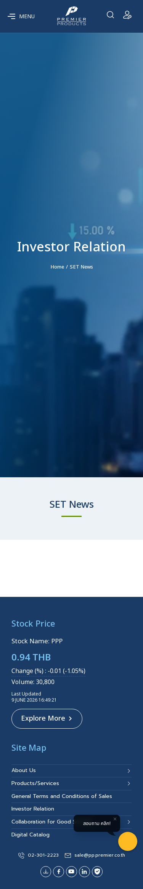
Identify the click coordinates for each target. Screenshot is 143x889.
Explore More (47, 718)
